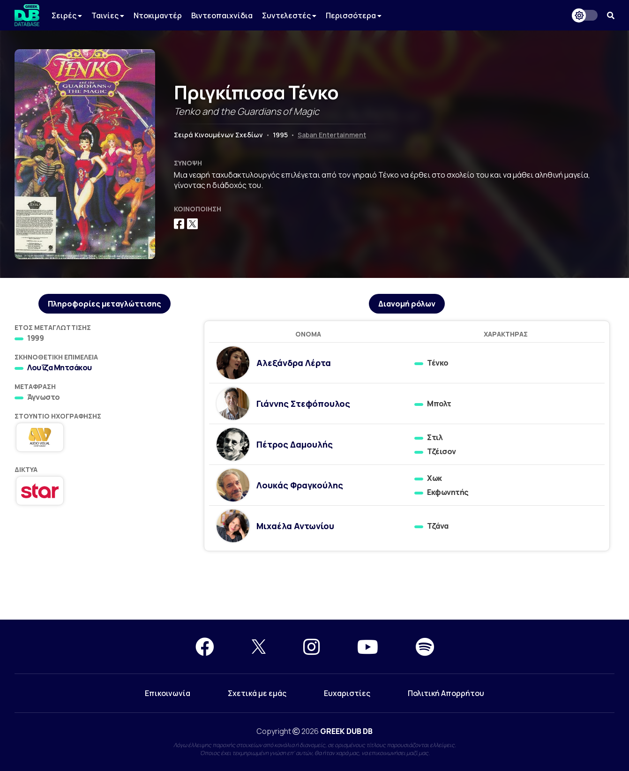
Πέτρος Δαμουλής (294, 444)
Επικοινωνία (167, 693)
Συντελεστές (289, 15)
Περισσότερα (354, 15)
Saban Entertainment (332, 134)
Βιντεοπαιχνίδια (222, 15)
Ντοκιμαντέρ (158, 15)
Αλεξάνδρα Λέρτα (293, 362)
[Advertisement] (314, 586)
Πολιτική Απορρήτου (446, 693)
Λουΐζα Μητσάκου (59, 367)
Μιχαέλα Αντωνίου (295, 525)
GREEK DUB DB (346, 731)
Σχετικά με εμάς (257, 693)
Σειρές (67, 15)
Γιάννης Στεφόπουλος (303, 403)
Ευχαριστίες (347, 693)
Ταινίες (107, 15)
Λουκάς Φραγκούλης (299, 485)
